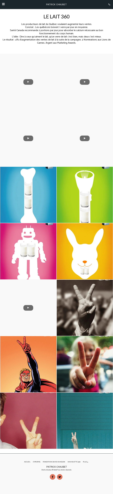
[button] (3, 4)
